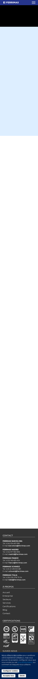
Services (7, 603)
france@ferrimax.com (17, 563)
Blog (5, 610)
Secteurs (7, 599)
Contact (6, 613)
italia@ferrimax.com (16, 580)
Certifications (9, 606)
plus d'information (25, 662)
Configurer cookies (10, 671)
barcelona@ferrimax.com (19, 546)
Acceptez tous (8, 676)
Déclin (22, 676)
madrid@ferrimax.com (17, 554)
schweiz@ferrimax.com (18, 571)
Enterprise (8, 596)
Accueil (6, 592)
